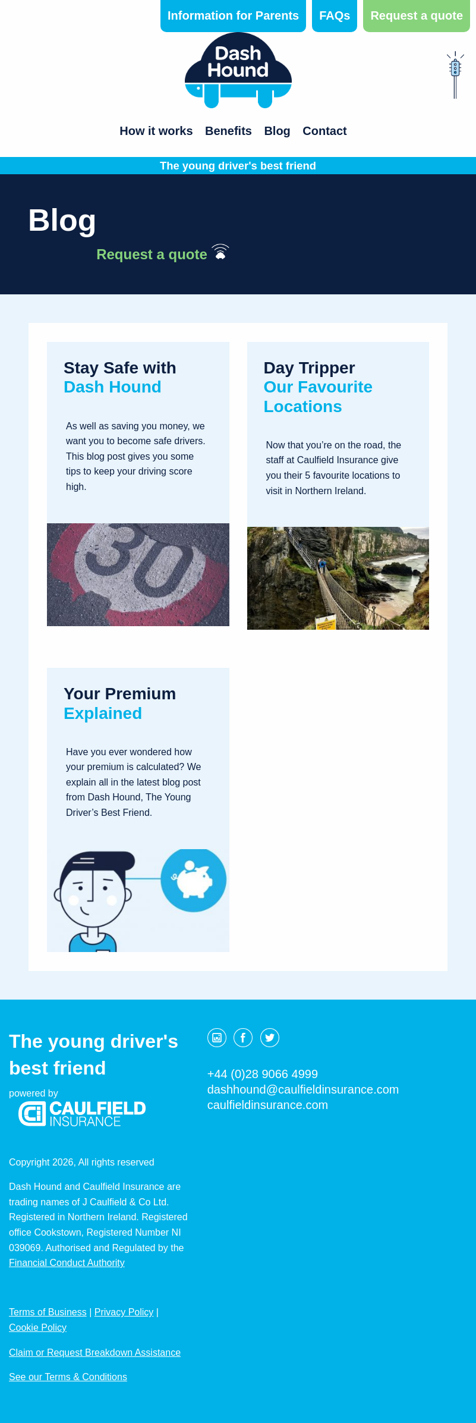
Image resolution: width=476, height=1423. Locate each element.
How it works (156, 131)
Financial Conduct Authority (67, 1263)
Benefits (228, 131)
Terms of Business (48, 1312)
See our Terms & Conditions (68, 1377)
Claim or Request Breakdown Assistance (95, 1352)
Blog (277, 131)
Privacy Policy (124, 1312)
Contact (324, 131)
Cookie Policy (38, 1328)
